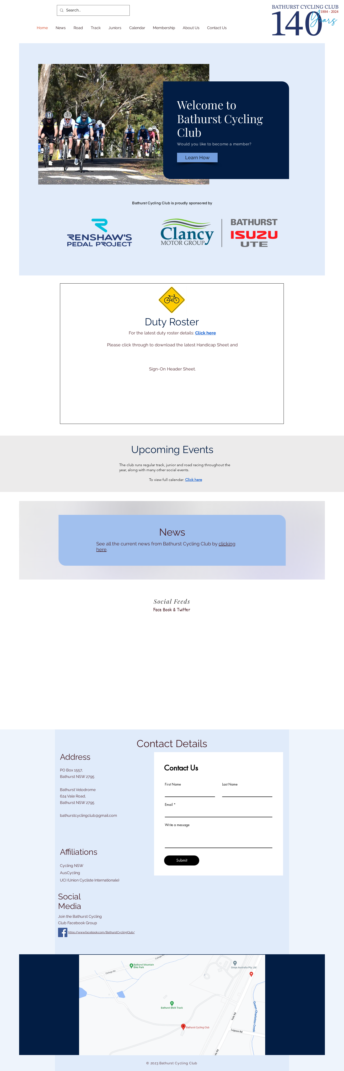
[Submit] (181, 860)
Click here (205, 332)
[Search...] (92, 10)
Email (169, 804)
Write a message (177, 825)
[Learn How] (197, 157)
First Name (173, 784)
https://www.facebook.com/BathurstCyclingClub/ (101, 932)
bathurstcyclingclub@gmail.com (88, 815)
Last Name (229, 784)
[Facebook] (62, 932)
